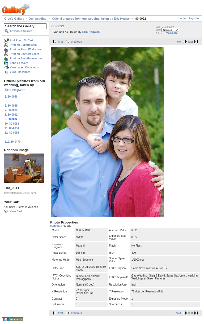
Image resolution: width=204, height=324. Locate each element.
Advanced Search (21, 31)
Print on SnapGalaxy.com (26, 58)
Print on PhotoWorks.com (26, 49)
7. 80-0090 (11, 110)
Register (194, 18)
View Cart (16, 211)
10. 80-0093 (12, 123)
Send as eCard (19, 63)
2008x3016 (171, 33)
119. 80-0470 (12, 141)
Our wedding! (38, 18)
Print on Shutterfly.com (24, 53)
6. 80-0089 (11, 105)
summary (56, 225)
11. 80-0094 (12, 128)
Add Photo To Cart (21, 40)
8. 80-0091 (11, 114)
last (190, 41)
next (178, 41)
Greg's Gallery (14, 18)
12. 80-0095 (12, 132)
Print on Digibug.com (23, 44)
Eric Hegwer (15, 90)
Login (182, 18)
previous (76, 41)
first (60, 41)
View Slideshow (20, 72)
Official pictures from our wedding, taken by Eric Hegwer (91, 18)
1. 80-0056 (11, 96)
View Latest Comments (24, 67)
